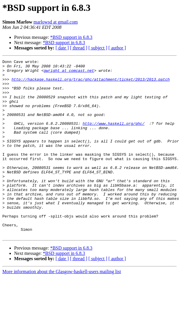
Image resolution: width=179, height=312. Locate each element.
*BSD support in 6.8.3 (71, 37)
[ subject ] (97, 47)
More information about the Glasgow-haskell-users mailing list (61, 306)
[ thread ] (78, 47)
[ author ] (117, 47)
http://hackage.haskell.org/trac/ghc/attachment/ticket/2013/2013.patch (90, 83)
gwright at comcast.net (69, 73)
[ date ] (62, 47)
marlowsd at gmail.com (56, 21)
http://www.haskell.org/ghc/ (114, 136)
